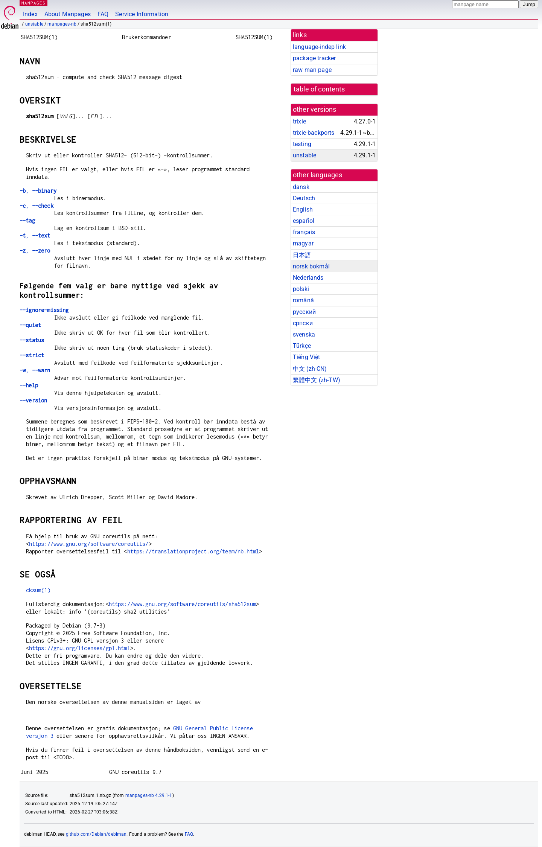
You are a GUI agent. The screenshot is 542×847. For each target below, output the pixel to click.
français (304, 232)
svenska (304, 334)
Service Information (141, 14)
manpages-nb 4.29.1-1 (148, 795)
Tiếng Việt (306, 357)
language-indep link (319, 46)
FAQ (102, 14)
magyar (303, 243)
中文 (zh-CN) (310, 368)
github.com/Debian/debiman (96, 834)
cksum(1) (38, 590)
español (303, 220)
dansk (301, 186)
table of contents (319, 89)
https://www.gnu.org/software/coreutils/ (89, 544)
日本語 (302, 255)
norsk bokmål (311, 266)
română (303, 300)
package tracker (314, 58)
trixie (299, 121)
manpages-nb (61, 24)
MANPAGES (33, 2)
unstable (34, 24)
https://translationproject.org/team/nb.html (193, 551)
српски (303, 323)
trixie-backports (313, 132)
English (303, 209)
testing (302, 144)
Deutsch (304, 198)
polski (301, 288)
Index (30, 14)
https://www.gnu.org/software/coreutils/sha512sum (182, 604)
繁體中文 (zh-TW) (316, 380)
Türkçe (302, 345)
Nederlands (308, 277)
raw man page (312, 69)
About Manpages (67, 14)
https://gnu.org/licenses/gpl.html (79, 648)
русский (304, 311)
